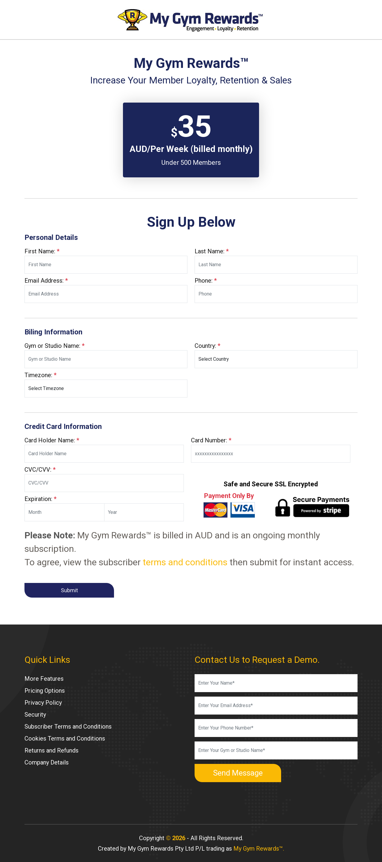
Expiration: (40, 498)
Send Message (238, 772)
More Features (44, 678)
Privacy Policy (43, 702)
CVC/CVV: (40, 469)
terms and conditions (185, 562)
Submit (69, 590)
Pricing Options (44, 690)
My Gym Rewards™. (258, 848)
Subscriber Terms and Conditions (68, 726)
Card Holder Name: (51, 440)
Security (35, 714)
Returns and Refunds (51, 750)
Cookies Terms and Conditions (64, 738)
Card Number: (211, 440)
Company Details (46, 762)
